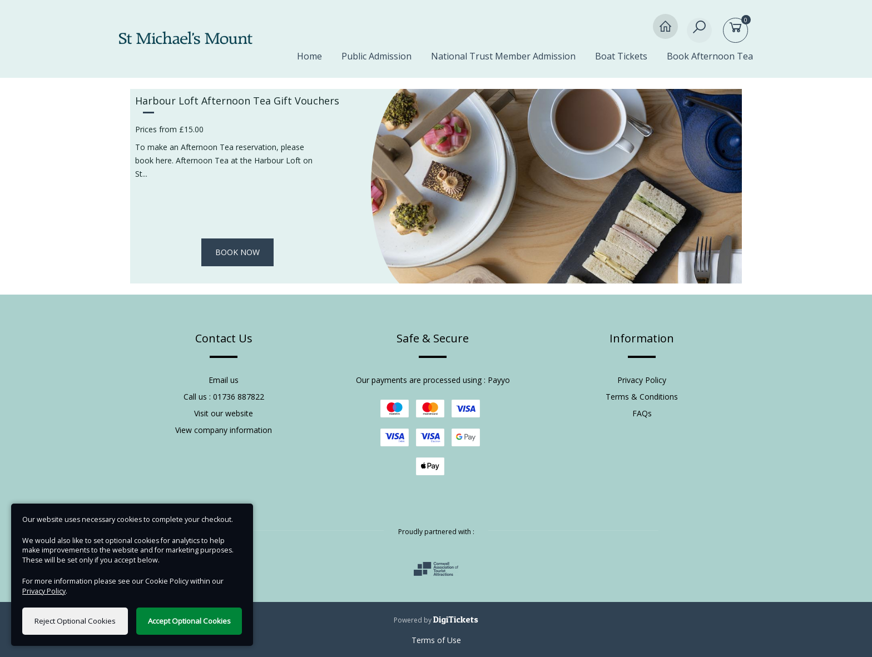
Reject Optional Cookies (75, 621)
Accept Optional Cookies (189, 621)
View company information (223, 430)
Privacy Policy (641, 380)
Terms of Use (436, 640)
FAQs (642, 413)
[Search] (701, 32)
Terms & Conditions (642, 396)
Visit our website (223, 413)
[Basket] (737, 32)
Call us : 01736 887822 (224, 396)
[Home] (665, 32)
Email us (224, 380)
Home (309, 56)
